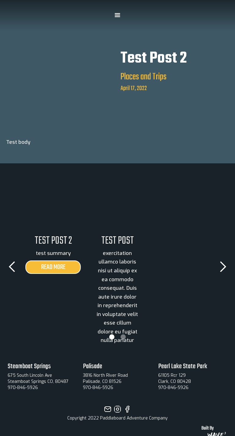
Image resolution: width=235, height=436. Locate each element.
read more (53, 267)
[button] (117, 15)
